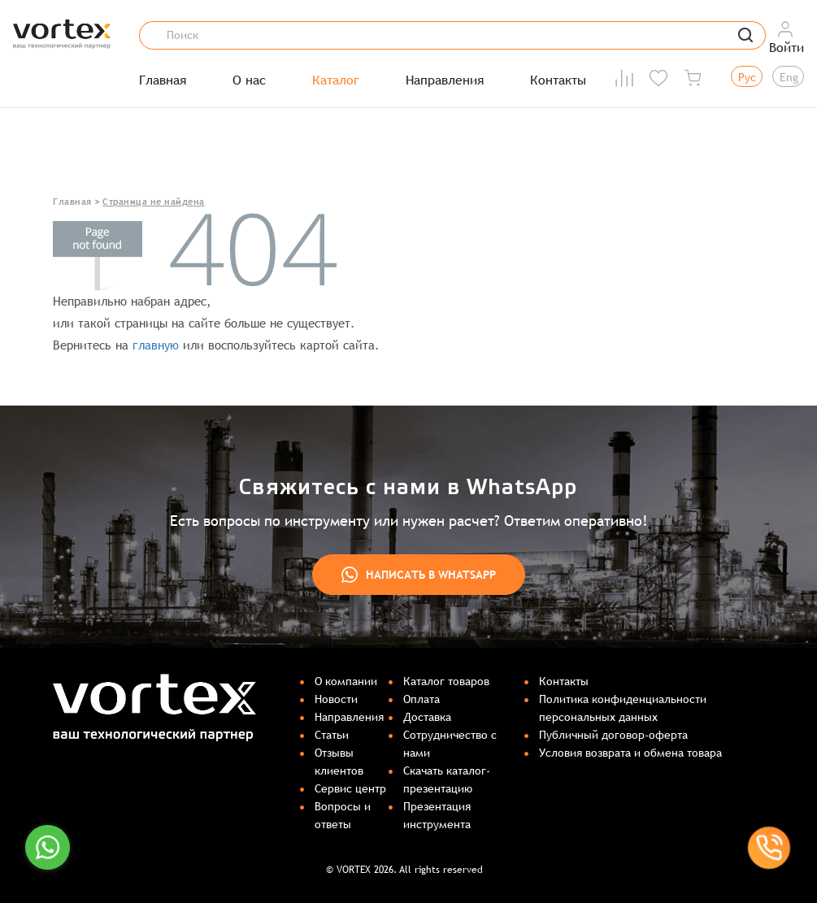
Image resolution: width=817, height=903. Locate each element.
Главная (162, 80)
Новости (336, 698)
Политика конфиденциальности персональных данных (622, 707)
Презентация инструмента (437, 815)
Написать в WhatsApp (418, 575)
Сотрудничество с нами (450, 743)
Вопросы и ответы (343, 815)
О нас (249, 80)
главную (156, 345)
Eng (789, 77)
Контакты (558, 80)
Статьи (332, 734)
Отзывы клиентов (339, 761)
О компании (346, 681)
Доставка (427, 716)
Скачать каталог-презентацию (446, 779)
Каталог (335, 80)
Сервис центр (350, 788)
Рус (747, 77)
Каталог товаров (446, 681)
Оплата (421, 698)
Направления (445, 80)
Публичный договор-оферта (613, 734)
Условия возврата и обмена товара (630, 752)
